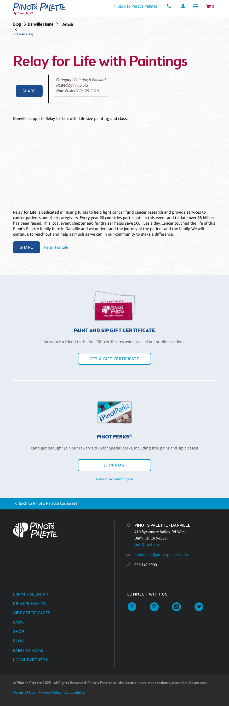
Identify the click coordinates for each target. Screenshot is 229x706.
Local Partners (30, 660)
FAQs (18, 622)
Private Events (29, 604)
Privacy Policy (49, 692)
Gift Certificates (31, 613)
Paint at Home (28, 650)
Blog (17, 24)
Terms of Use (24, 692)
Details (67, 24)
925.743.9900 (145, 564)
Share (29, 90)
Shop (18, 632)
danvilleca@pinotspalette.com (161, 554)
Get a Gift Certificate (114, 358)
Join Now (114, 465)
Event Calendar (30, 594)
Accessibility (74, 692)
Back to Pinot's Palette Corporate (48, 503)
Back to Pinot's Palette (137, 6)
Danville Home (40, 24)
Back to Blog (23, 34)
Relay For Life (56, 247)
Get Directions (147, 544)
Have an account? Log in (114, 479)
